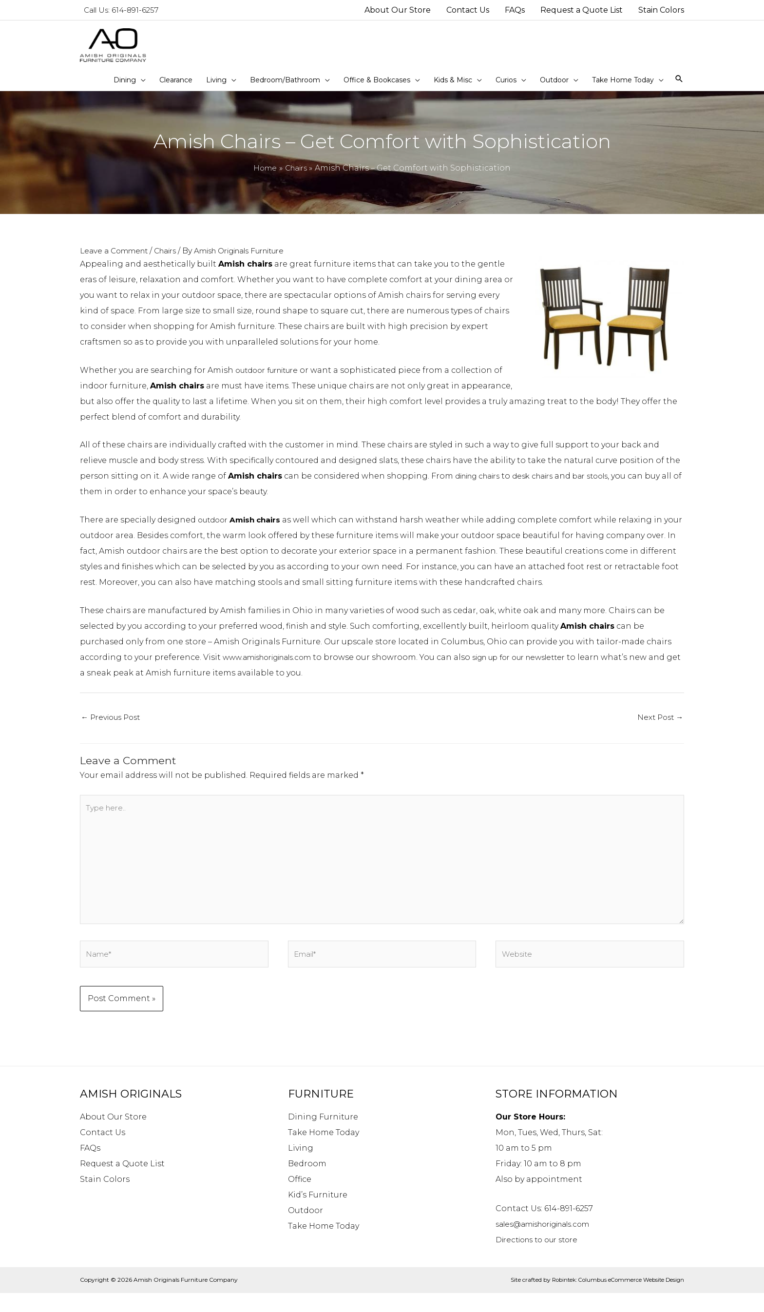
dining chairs (482, 484)
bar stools (608, 484)
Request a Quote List (122, 1182)
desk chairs (545, 484)
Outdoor (305, 1229)
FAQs (90, 1167)
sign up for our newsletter (540, 665)
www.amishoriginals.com (274, 665)
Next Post (658, 726)
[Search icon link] (679, 87)
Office (299, 1198)
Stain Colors (105, 1198)
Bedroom (307, 1182)
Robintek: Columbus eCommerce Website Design (614, 1298)
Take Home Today (323, 1151)
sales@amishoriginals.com (550, 1243)
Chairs (173, 259)
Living (300, 1167)
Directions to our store (542, 1258)
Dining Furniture (323, 1135)
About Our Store (113, 1135)
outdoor (242, 528)
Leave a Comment (117, 259)
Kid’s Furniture (317, 1213)
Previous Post (113, 726)
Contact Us (102, 1151)
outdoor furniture (271, 378)
